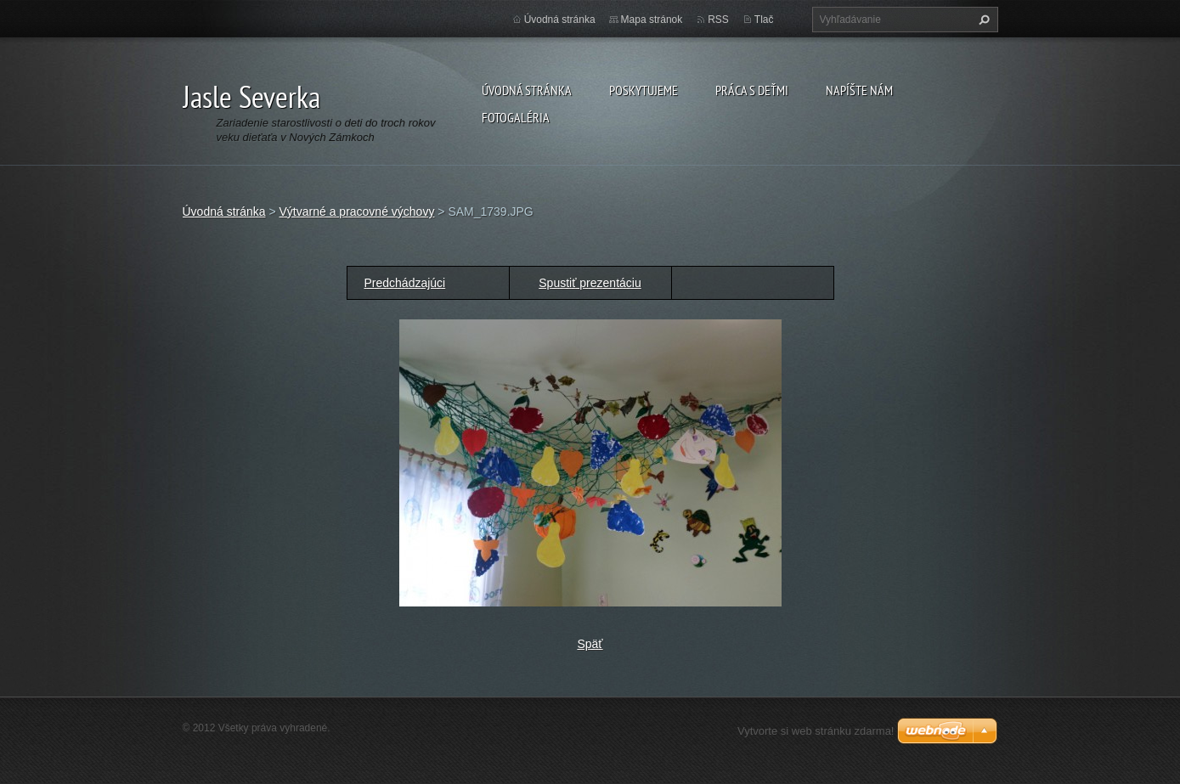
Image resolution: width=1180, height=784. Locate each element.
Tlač (764, 19)
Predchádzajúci (405, 283)
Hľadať (982, 19)
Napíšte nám (859, 90)
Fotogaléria (516, 117)
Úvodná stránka (527, 90)
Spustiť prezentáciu (590, 283)
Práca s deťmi (751, 90)
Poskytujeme (643, 90)
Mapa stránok (652, 19)
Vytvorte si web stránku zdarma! (815, 731)
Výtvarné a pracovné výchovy (357, 211)
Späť (589, 644)
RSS (718, 19)
